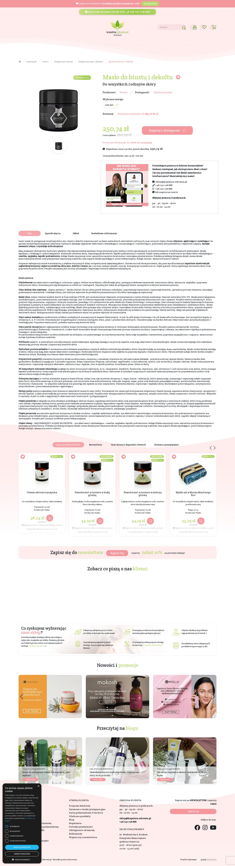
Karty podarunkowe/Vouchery (86, 812)
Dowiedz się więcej (37, 646)
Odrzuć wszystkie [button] (22, 854)
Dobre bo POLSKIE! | (108, 3)
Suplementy (51, 45)
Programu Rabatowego (153, 645)
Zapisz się (117, 553)
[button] (213, 696)
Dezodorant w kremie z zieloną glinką (143, 494)
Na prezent (73, 45)
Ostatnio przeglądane (166, 444)
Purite (123, 92)
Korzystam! (150, 3)
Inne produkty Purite (68, 444)
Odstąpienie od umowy (82, 830)
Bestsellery (158, 45)
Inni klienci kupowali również (128, 444)
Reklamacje (75, 833)
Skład (76, 233)
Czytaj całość (30, 779)
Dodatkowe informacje (104, 233)
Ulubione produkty (79, 816)
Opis (29, 233)
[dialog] (22, 823)
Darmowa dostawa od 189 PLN (105, 12)
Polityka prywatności (81, 826)
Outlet (208, 45)
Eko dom (92, 45)
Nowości (174, 45)
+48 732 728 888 (138, 12)
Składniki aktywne (117, 45)
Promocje (190, 45)
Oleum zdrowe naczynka (42, 492)
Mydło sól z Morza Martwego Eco (193, 494)
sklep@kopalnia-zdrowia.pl (171, 181)
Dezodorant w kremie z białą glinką (92, 494)
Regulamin (75, 823)
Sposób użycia (52, 233)
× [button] (38, 786)
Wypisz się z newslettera (83, 837)
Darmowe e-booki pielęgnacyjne (87, 809)
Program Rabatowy (79, 805)
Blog (40, 26)
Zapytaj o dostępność (167, 130)
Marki (140, 45)
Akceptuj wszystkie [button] (22, 847)
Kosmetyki (30, 45)
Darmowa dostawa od (138, 114)
